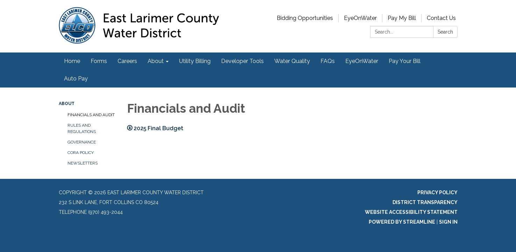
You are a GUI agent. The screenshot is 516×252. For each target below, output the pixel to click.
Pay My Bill (402, 18)
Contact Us (441, 18)
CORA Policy (81, 152)
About (67, 103)
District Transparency (425, 202)
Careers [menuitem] (127, 61)
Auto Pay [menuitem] (76, 78)
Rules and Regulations (82, 128)
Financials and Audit (91, 114)
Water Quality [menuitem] (292, 61)
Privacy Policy (437, 192)
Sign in (448, 222)
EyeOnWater (360, 18)
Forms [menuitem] (99, 61)
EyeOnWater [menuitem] (361, 61)
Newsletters (83, 163)
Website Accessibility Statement (411, 212)
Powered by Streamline (402, 222)
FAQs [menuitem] (327, 61)
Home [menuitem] (72, 61)
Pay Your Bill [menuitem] (404, 61)
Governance (82, 142)
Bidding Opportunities (305, 18)
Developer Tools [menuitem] (242, 61)
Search (445, 32)
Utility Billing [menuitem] (195, 61)
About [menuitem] (156, 61)
